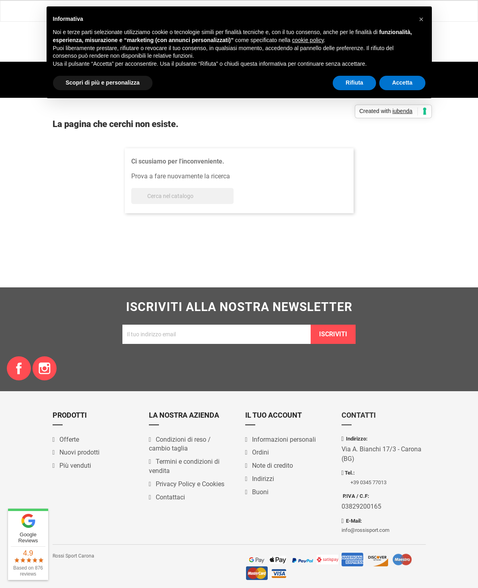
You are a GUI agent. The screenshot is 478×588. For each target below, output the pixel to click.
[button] (421, 19)
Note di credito (271, 465)
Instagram (45, 368)
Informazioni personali (283, 439)
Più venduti (74, 465)
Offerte (68, 439)
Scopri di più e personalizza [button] (103, 82)
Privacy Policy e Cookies (189, 484)
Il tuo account (273, 415)
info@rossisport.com (365, 530)
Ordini (259, 452)
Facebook (19, 368)
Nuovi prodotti (79, 452)
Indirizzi (262, 479)
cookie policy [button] (307, 40)
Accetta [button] (402, 82)
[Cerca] (182, 196)
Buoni (259, 492)
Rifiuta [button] (354, 82)
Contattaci (169, 497)
